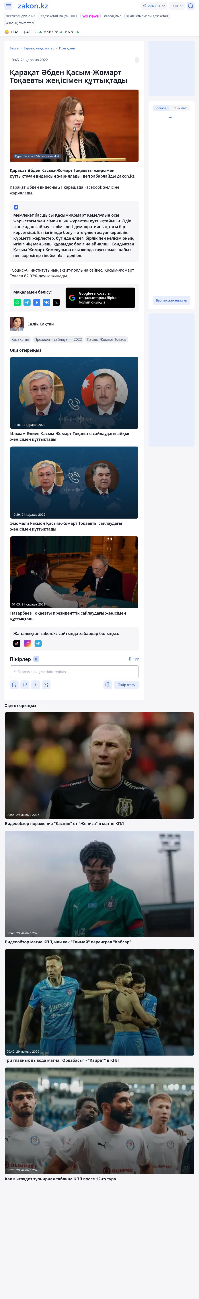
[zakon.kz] (33, 5)
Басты (14, 48)
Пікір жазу (126, 684)
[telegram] (27, 302)
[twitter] (56, 302)
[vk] (47, 302)
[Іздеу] (191, 6)
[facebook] (37, 302)
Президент (67, 48)
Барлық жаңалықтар (39, 48)
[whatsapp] (17, 302)
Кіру (136, 659)
